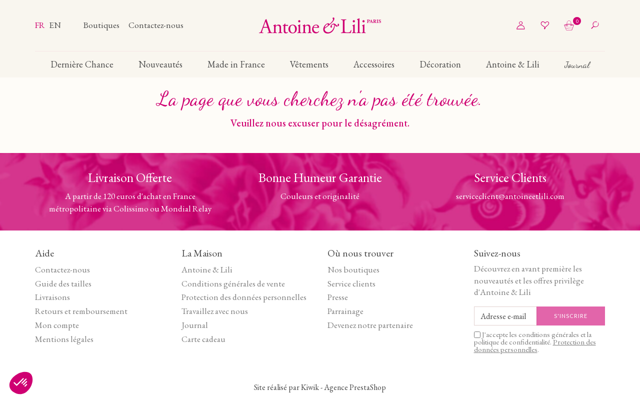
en (55, 25)
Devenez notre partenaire (370, 325)
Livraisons (52, 297)
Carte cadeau (204, 339)
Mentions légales (64, 339)
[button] (21, 383)
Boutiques (102, 25)
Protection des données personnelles (244, 297)
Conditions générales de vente (233, 283)
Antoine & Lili (207, 269)
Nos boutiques (354, 269)
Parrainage (346, 311)
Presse (338, 297)
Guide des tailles (63, 283)
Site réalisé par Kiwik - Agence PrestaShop (320, 387)
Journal (195, 325)
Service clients (352, 283)
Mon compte (57, 325)
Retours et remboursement (81, 311)
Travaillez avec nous (215, 311)
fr (40, 25)
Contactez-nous (156, 25)
